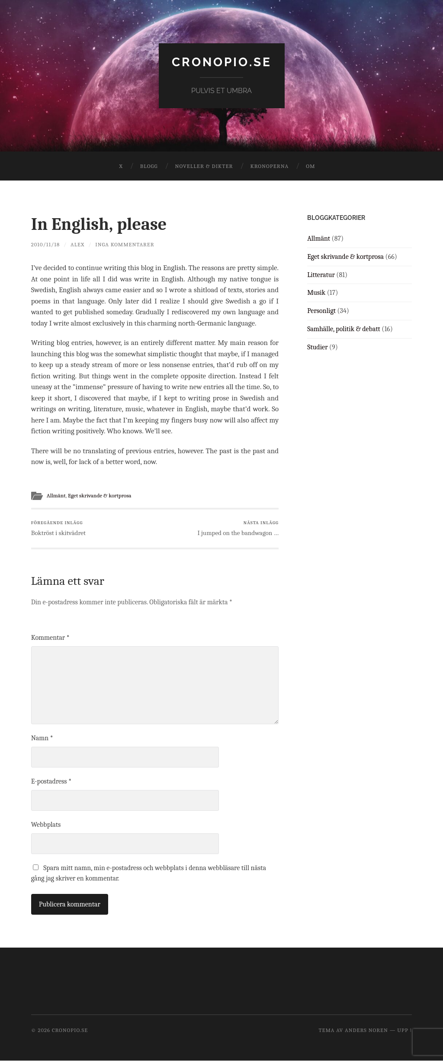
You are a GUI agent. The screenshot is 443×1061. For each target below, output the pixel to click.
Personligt (321, 311)
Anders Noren (366, 1030)
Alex (77, 244)
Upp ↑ (404, 1030)
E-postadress (51, 781)
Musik (316, 293)
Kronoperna (269, 166)
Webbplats (46, 825)
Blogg (149, 166)
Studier (317, 347)
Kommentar (50, 638)
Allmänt (56, 495)
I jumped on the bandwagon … (238, 528)
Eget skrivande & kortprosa (100, 495)
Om (310, 166)
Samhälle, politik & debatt (343, 329)
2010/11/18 (45, 244)
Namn (42, 738)
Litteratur (321, 275)
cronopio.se (222, 62)
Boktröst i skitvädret (58, 528)
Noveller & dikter (204, 166)
